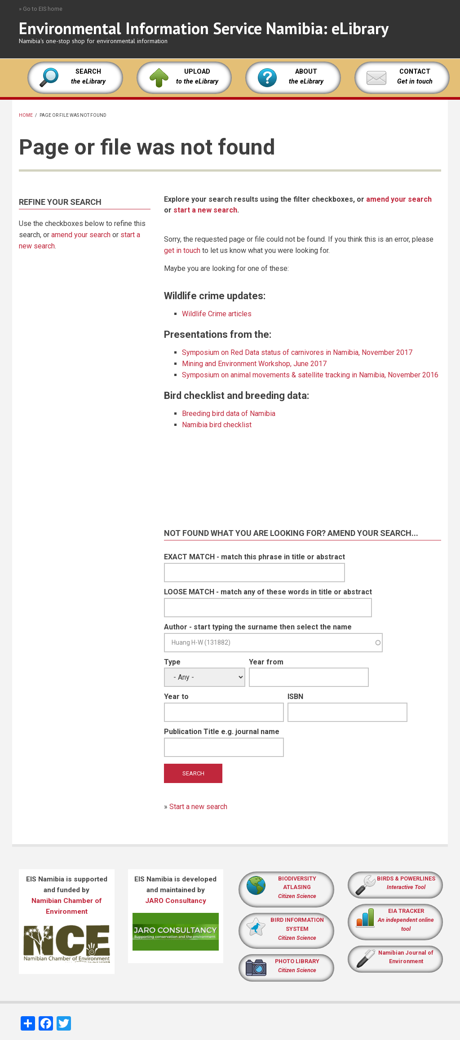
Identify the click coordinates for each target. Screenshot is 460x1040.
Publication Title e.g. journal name (221, 731)
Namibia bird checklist (217, 424)
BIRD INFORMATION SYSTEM (297, 928)
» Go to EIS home (40, 8)
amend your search (81, 234)
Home (26, 115)
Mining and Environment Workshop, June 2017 (254, 363)
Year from (266, 662)
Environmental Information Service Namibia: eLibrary (204, 28)
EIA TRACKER (406, 910)
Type (172, 662)
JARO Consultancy (175, 901)
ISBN (295, 696)
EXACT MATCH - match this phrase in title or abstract (254, 557)
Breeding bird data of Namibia (228, 413)
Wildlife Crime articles (217, 314)
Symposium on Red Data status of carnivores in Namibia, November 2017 (297, 352)
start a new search (205, 210)
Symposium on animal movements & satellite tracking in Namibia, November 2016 (310, 375)
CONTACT (414, 71)
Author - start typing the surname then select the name (258, 627)
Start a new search (198, 806)
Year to (176, 696)
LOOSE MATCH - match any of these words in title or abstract (268, 592)
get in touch (182, 250)
